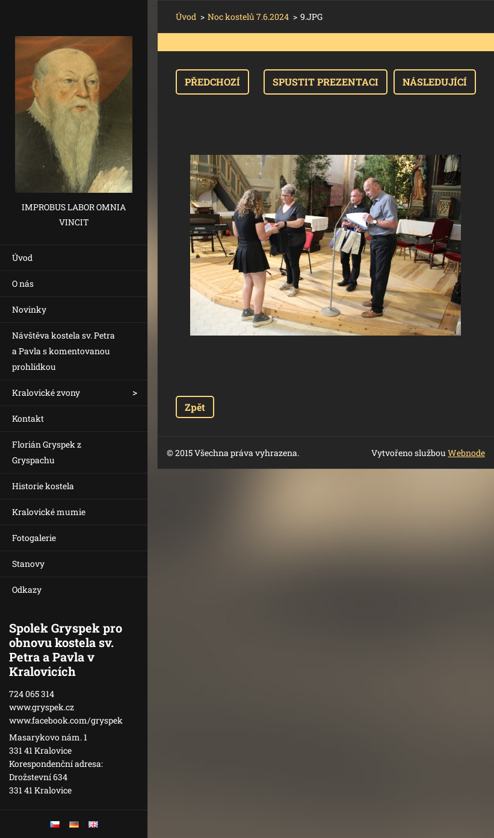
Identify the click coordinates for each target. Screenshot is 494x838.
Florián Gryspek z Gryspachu (46, 452)
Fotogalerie (34, 537)
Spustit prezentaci (325, 81)
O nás (23, 283)
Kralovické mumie (48, 511)
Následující (435, 81)
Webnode (466, 452)
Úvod (22, 257)
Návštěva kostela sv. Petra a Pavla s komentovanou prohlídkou (63, 351)
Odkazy (27, 589)
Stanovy (28, 563)
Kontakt (28, 418)
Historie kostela (43, 486)
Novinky (29, 309)
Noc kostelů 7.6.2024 (248, 16)
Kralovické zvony (46, 392)
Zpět (195, 407)
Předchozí (212, 81)
